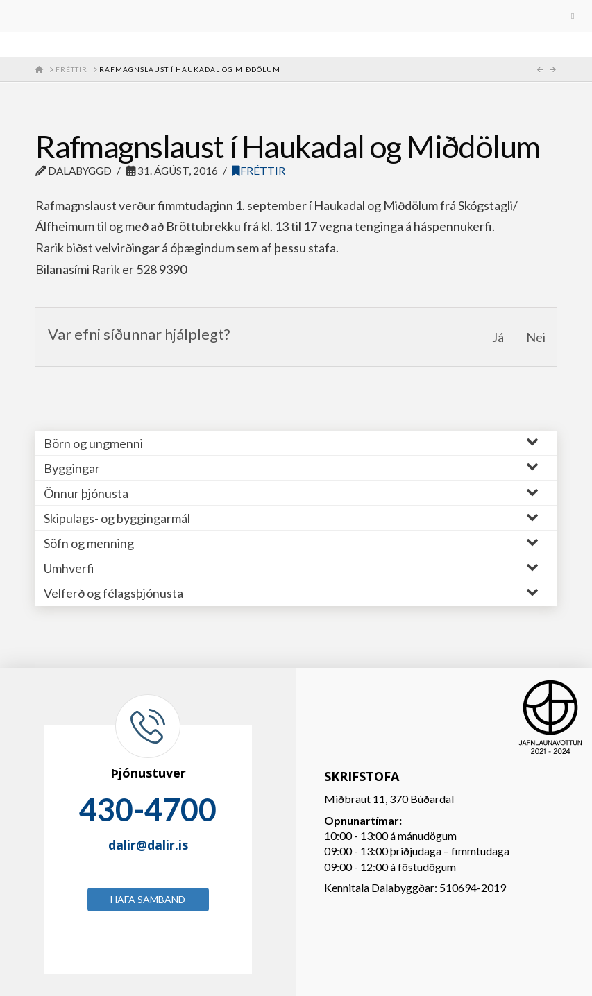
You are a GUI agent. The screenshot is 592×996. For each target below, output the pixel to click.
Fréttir (258, 170)
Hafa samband (147, 899)
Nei (536, 337)
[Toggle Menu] (296, 16)
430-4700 (148, 809)
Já (498, 337)
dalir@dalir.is (148, 844)
